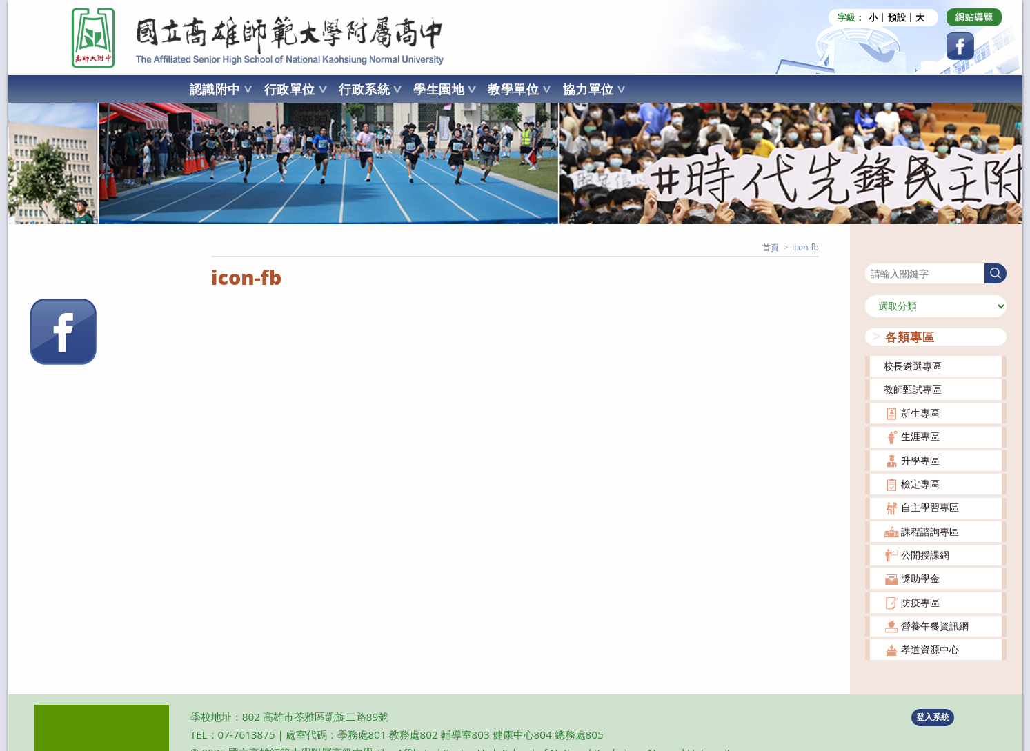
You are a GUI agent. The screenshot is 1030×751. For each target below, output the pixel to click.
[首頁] (770, 247)
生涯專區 (920, 436)
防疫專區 (920, 601)
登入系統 (932, 717)
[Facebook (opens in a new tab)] (960, 46)
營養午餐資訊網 (935, 625)
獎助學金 (920, 578)
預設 (897, 17)
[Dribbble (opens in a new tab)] (974, 17)
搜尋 (874, 254)
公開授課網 (925, 554)
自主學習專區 (930, 507)
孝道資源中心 (930, 649)
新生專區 (920, 412)
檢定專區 (920, 483)
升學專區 (920, 459)
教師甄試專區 (913, 388)
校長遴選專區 (913, 365)
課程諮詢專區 (930, 530)
